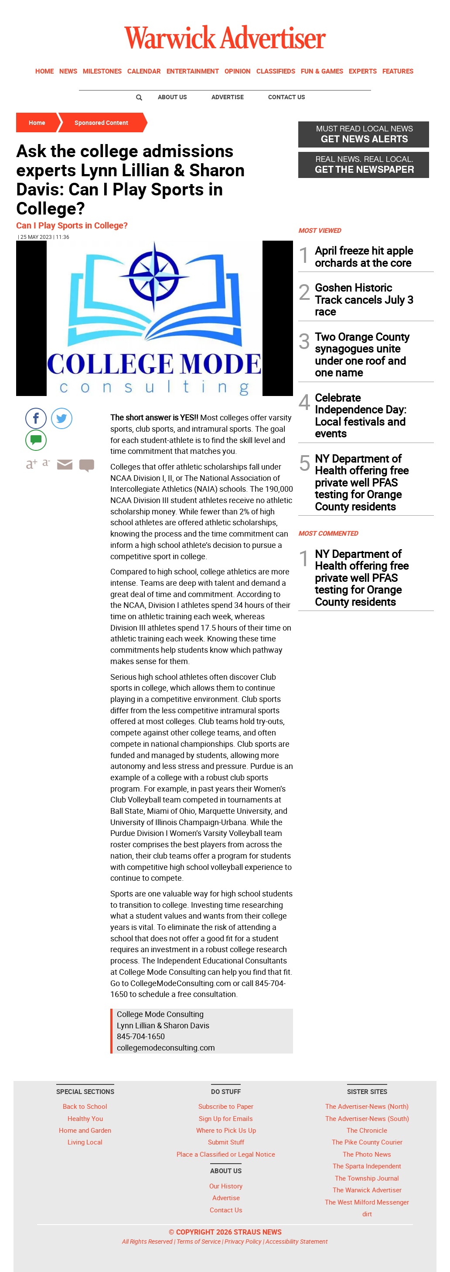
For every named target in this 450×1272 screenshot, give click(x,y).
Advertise (227, 97)
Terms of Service (199, 1241)
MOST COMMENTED (328, 533)
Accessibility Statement (297, 1241)
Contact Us (286, 97)
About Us (172, 97)
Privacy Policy (243, 1241)
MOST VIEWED (319, 230)
